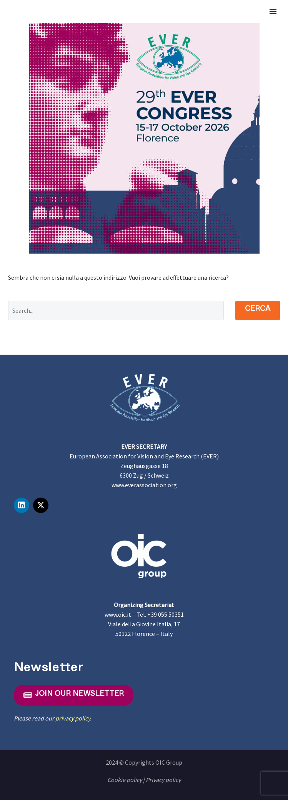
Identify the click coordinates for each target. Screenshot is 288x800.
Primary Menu (273, 11)
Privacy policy (163, 779)
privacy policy (72, 718)
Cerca (257, 310)
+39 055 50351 (165, 614)
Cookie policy (124, 779)
